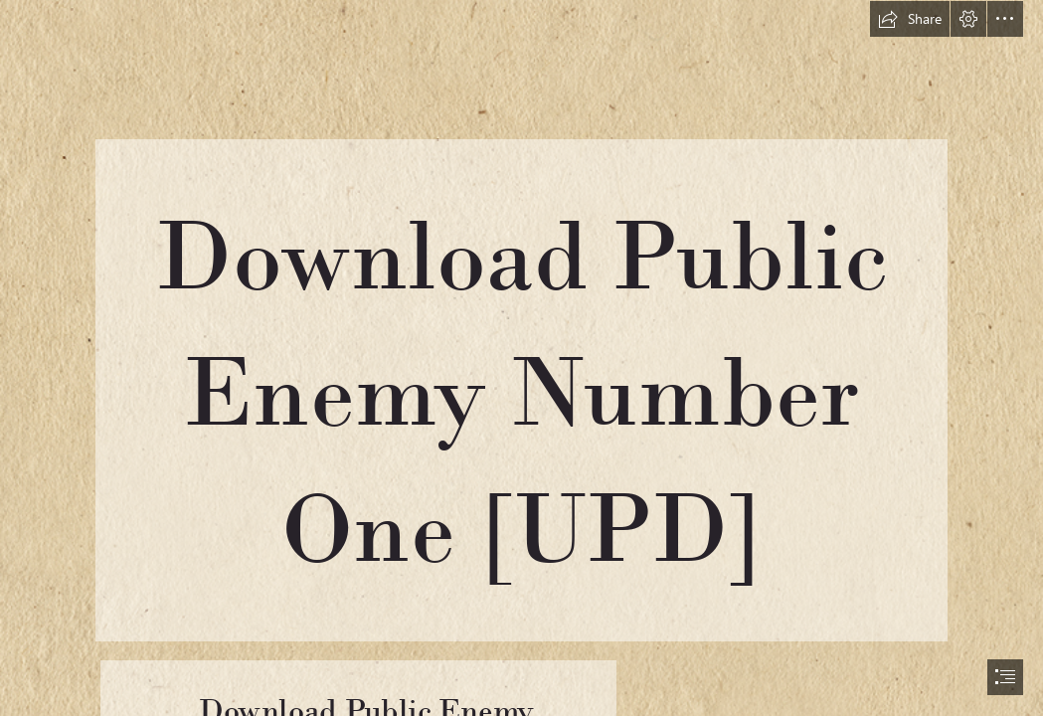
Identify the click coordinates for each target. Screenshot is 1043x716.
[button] (910, 19)
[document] (521, 358)
